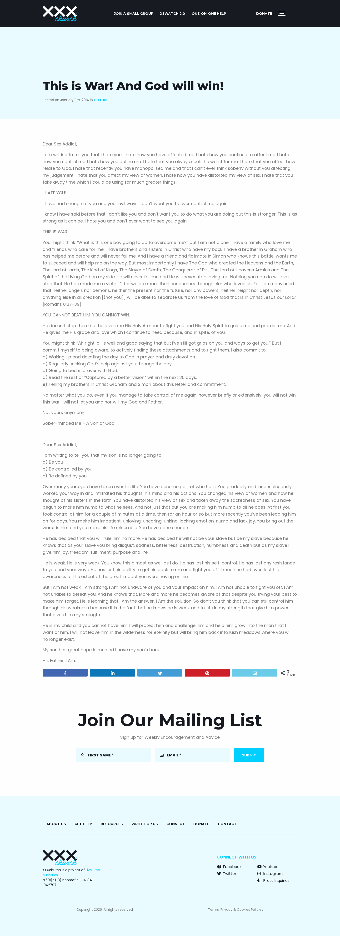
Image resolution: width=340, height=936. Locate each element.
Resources (112, 824)
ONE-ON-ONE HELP (209, 13)
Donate (264, 13)
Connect (175, 824)
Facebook (229, 867)
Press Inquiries (273, 881)
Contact (227, 824)
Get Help (83, 824)
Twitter (226, 874)
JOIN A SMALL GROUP (133, 13)
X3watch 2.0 (172, 13)
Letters (100, 100)
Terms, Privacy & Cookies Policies (235, 909)
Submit (249, 755)
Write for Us (144, 824)
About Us (56, 824)
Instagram (270, 874)
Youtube (268, 867)
